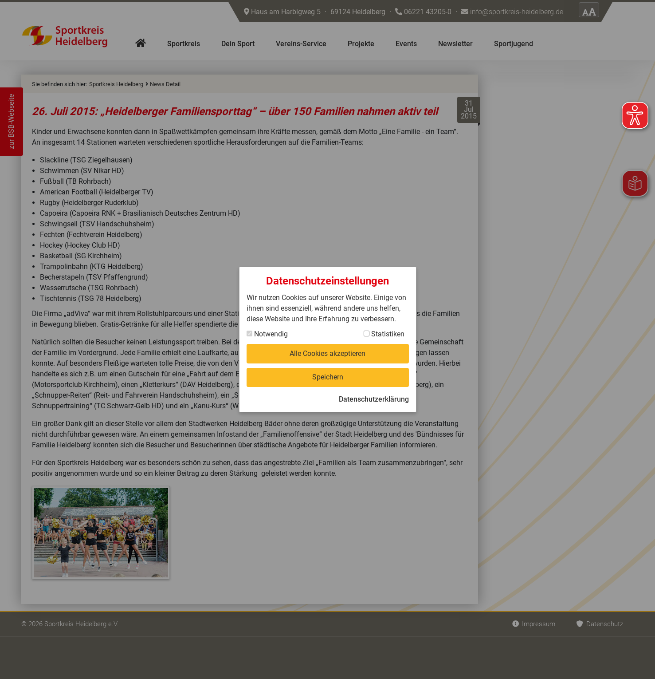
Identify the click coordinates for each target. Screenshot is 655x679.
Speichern (327, 377)
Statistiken (384, 334)
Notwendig (267, 334)
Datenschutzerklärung (374, 399)
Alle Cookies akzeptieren (327, 353)
